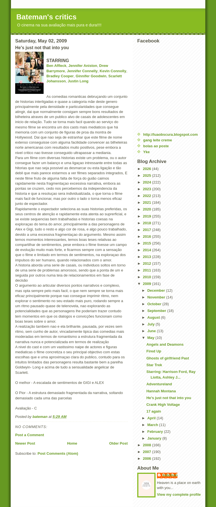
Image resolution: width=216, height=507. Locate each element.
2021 (147, 202)
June (152, 331)
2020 (147, 209)
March (153, 425)
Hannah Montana (161, 391)
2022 (147, 196)
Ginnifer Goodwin (91, 76)
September (157, 311)
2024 (147, 182)
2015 (147, 243)
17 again (153, 411)
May (151, 338)
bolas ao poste (156, 146)
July (151, 324)
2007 (147, 452)
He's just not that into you (168, 398)
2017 (147, 230)
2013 (147, 257)
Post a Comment (29, 435)
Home (72, 443)
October (154, 304)
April (152, 418)
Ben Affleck (56, 66)
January (154, 438)
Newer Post (25, 443)
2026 (147, 169)
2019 (147, 216)
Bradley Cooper (60, 76)
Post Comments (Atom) (58, 453)
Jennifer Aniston (82, 66)
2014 (147, 250)
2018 (147, 223)
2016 (147, 236)
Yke (146, 152)
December (156, 290)
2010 (147, 277)
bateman (170, 475)
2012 (147, 263)
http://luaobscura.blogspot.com (170, 134)
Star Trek (154, 365)
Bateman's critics (46, 17)
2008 (147, 445)
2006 (147, 458)
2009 (147, 284)
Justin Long (78, 81)
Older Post (118, 443)
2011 (147, 270)
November (156, 297)
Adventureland (159, 384)
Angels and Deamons (164, 344)
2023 (147, 189)
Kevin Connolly (113, 71)
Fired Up (153, 351)
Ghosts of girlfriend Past (167, 358)
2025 (147, 175)
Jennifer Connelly (82, 71)
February (155, 431)
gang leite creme (157, 140)
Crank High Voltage (163, 404)
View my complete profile (179, 494)
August (154, 317)
